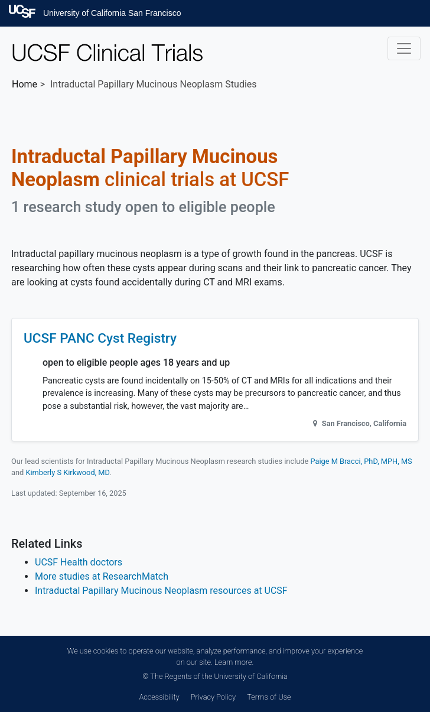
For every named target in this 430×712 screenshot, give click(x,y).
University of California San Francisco (112, 13)
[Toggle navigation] (404, 48)
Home (24, 84)
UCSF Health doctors (78, 562)
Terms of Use (269, 697)
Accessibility (159, 697)
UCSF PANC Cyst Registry (100, 338)
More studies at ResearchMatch (101, 576)
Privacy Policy (213, 697)
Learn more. (233, 662)
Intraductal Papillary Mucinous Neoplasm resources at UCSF (161, 590)
